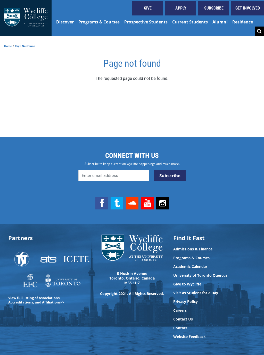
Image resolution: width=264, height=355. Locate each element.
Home (8, 46)
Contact (180, 328)
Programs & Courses (99, 22)
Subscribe (214, 8)
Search (259, 31)
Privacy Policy (185, 301)
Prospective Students (146, 22)
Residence (242, 22)
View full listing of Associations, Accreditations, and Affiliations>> (36, 300)
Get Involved (247, 8)
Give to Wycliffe (187, 284)
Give (148, 8)
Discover (65, 22)
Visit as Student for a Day (195, 293)
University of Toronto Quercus (200, 275)
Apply (180, 8)
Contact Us (183, 319)
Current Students (190, 22)
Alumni (220, 22)
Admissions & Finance (192, 249)
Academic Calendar (190, 266)
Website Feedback (189, 337)
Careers (180, 310)
